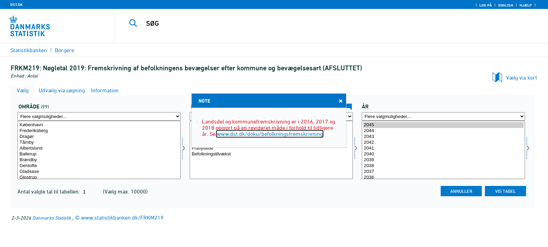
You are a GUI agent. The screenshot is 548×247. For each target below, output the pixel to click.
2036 (443, 177)
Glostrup (99, 177)
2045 (443, 125)
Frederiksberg (99, 131)
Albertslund (99, 148)
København (99, 125)
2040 (443, 154)
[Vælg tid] (443, 150)
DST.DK (16, 4)
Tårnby (99, 142)
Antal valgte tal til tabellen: (49, 191)
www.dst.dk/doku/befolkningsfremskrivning (270, 134)
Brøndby (99, 160)
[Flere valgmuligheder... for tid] (443, 116)
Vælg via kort (521, 77)
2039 (443, 160)
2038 (443, 166)
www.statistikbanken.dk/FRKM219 (122, 217)
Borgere (64, 50)
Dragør (99, 137)
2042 (443, 142)
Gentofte (99, 166)
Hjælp (526, 5)
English (505, 5)
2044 (443, 131)
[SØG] (314, 23)
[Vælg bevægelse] (271, 150)
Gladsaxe (99, 172)
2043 (443, 137)
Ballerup (99, 154)
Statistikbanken (28, 50)
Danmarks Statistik (51, 218)
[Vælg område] (99, 150)
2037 (443, 172)
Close (340, 101)
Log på (485, 5)
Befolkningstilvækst (271, 154)
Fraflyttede (271, 148)
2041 (443, 148)
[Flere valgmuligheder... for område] (99, 116)
